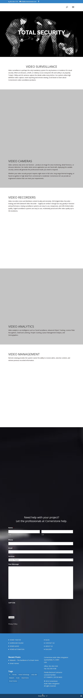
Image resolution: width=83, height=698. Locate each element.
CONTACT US (49, 643)
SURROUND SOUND (16, 643)
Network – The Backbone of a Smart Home (24, 660)
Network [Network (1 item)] (11, 678)
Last (43, 534)
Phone (10, 540)
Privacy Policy (12, 624)
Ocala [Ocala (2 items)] (17, 678)
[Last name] (57, 531)
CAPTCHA (11, 603)
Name (11, 528)
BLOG (47, 640)
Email (11, 548)
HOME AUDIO (14, 646)
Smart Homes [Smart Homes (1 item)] (13, 681)
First (9, 534)
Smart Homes (14, 663)
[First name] (24, 531)
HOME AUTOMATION (17, 649)
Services (12, 556)
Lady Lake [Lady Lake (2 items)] (34, 674)
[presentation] (23, 609)
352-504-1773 (14, 1)
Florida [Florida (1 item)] (14, 674)
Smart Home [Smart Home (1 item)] (25, 678)
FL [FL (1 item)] (9, 674)
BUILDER (48, 649)
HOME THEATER (15, 640)
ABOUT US (49, 646)
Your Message (13, 564)
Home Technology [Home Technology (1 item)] (24, 674)
